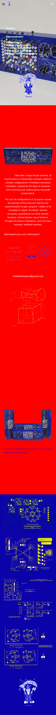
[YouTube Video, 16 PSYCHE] (28, 123)
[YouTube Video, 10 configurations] (28, 473)
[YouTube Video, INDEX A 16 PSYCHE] (28, 357)
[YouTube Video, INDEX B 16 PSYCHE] (28, 392)
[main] (28, 205)
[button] (3, 4)
